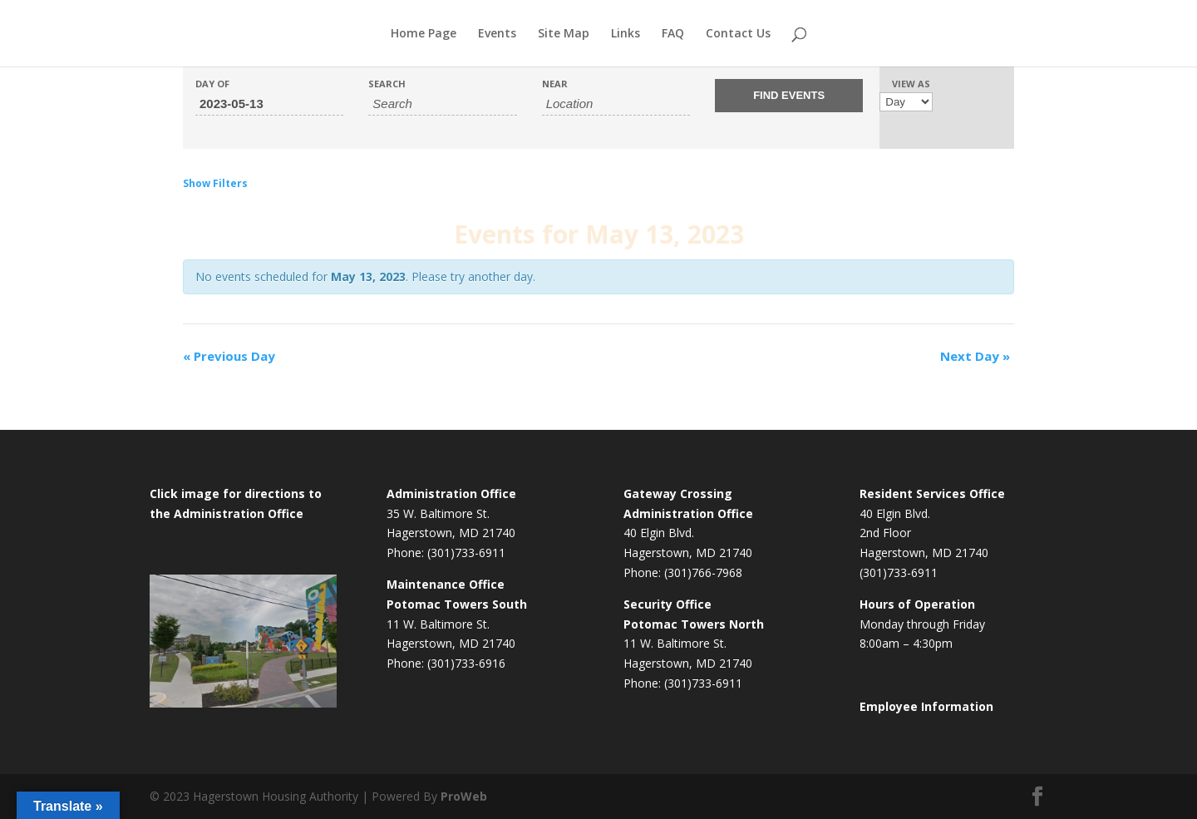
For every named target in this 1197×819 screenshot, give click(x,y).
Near (555, 83)
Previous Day (229, 356)
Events (497, 34)
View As (911, 83)
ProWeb (464, 796)
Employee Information (926, 706)
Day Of (212, 83)
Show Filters (215, 183)
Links (625, 34)
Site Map (563, 34)
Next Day (975, 356)
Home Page (423, 34)
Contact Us (738, 34)
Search (387, 83)
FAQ (673, 34)
